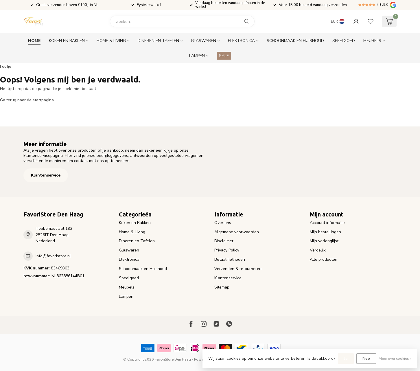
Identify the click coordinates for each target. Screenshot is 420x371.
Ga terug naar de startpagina (27, 100)
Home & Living (111, 40)
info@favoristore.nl (53, 256)
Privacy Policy (226, 250)
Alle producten (323, 259)
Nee (366, 358)
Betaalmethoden (229, 259)
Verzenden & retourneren (237, 268)
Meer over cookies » (395, 358)
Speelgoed (343, 40)
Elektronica (241, 40)
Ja (346, 358)
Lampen (197, 55)
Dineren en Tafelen (158, 40)
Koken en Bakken (67, 40)
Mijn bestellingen (325, 232)
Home (34, 40)
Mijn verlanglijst (324, 241)
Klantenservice (45, 175)
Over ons (222, 222)
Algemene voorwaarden (236, 232)
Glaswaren (203, 40)
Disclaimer (223, 241)
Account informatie (327, 222)
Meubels (372, 40)
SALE (224, 55)
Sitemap (221, 287)
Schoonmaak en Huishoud (295, 40)
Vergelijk (318, 250)
